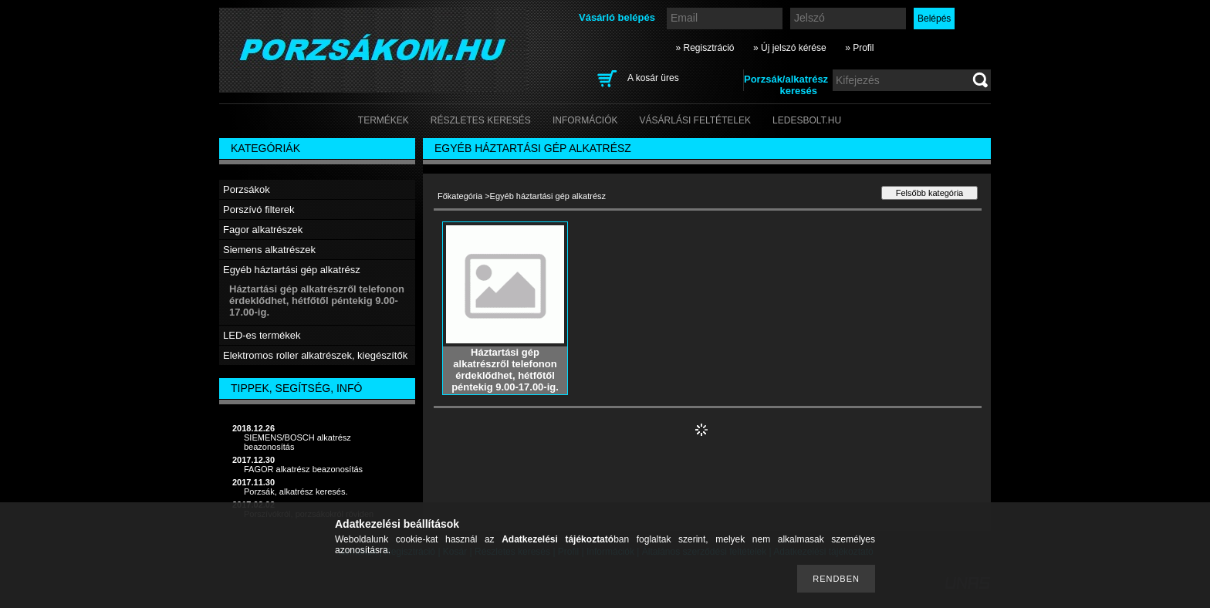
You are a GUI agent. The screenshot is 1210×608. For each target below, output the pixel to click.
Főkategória (460, 196)
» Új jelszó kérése (789, 47)
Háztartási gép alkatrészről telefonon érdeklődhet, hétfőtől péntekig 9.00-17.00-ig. (316, 300)
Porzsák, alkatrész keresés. (296, 491)
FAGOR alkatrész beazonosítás (303, 469)
